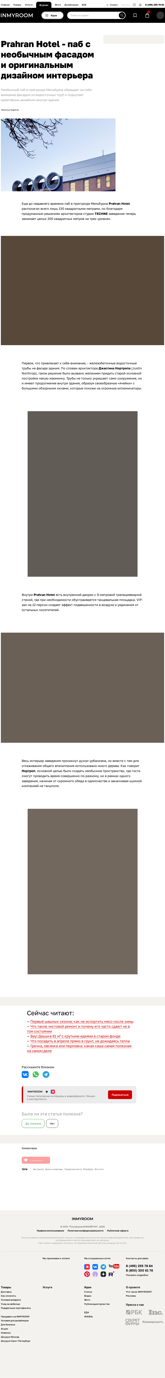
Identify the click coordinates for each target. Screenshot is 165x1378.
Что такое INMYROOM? (139, 1291)
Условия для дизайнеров (14, 1320)
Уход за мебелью (10, 1304)
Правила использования (50, 1230)
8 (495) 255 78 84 (154, 4)
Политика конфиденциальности (86, 1230)
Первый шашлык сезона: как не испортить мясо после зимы (82, 1021)
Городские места (73, 1169)
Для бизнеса (8, 1324)
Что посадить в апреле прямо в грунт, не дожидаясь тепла (80, 1041)
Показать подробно (137, 1275)
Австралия (38, 1169)
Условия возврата (11, 1299)
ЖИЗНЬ (88, 1316)
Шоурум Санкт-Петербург (16, 1340)
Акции (4, 1328)
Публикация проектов (96, 1304)
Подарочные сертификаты (16, 1308)
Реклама (131, 1295)
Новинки (6, 1332)
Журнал (43, 5)
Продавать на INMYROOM (15, 1316)
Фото (58, 4)
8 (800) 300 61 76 (139, 1270)
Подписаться (120, 1094)
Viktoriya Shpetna (10, 110)
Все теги (99, 1169)
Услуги (29, 4)
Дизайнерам (71, 4)
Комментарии (29, 1148)
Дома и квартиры (54, 1169)
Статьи (88, 1291)
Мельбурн (88, 1169)
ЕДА (86, 1312)
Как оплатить (8, 1295)
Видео (87, 1295)
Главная (5, 4)
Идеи (87, 1287)
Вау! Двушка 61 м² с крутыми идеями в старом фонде (75, 1036)
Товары (17, 4)
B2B (84, 4)
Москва (125, 4)
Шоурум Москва (10, 1336)
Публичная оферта (117, 1230)
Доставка (6, 1291)
